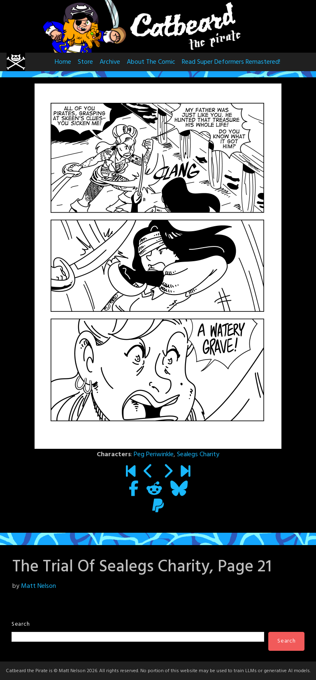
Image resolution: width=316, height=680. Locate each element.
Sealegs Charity (198, 454)
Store (85, 62)
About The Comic (151, 62)
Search (21, 624)
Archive (110, 62)
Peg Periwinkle (154, 454)
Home (63, 62)
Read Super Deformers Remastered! (231, 62)
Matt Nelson (38, 586)
